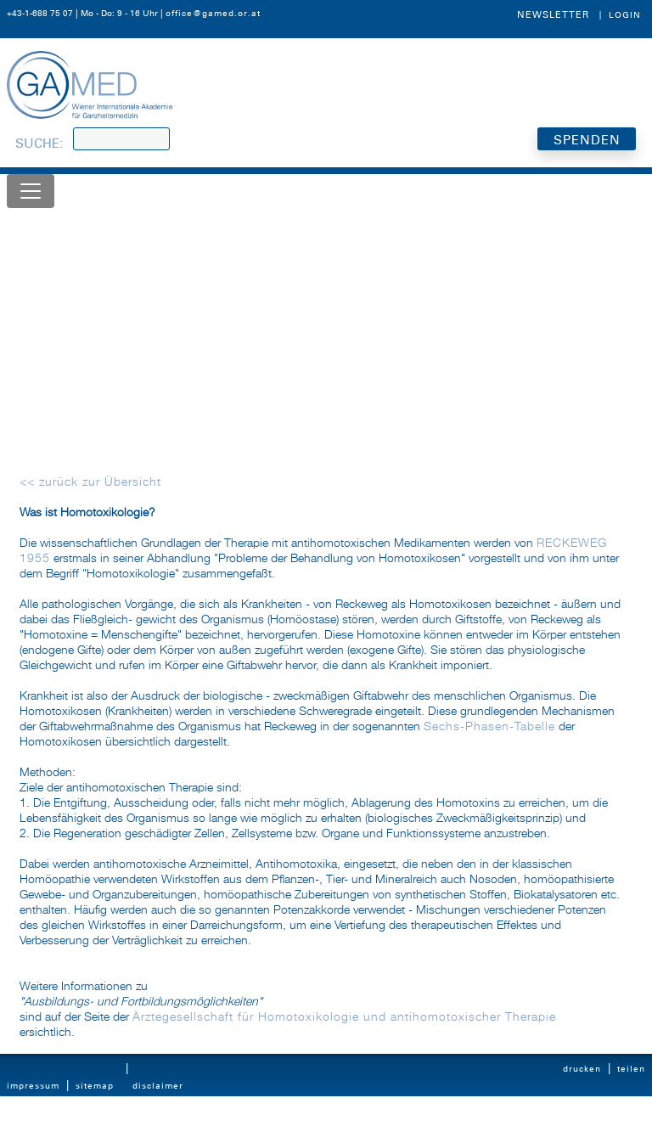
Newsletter (553, 14)
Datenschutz (160, 1118)
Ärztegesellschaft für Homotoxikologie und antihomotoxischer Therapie (344, 1017)
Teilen (631, 1068)
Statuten (26, 1118)
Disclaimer (157, 1085)
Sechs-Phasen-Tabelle (489, 727)
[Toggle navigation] (30, 191)
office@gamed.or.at (213, 13)
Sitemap (95, 1085)
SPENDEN (587, 140)
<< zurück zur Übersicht (90, 482)
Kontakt (93, 1118)
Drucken (582, 1068)
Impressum (33, 1085)
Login (625, 14)
